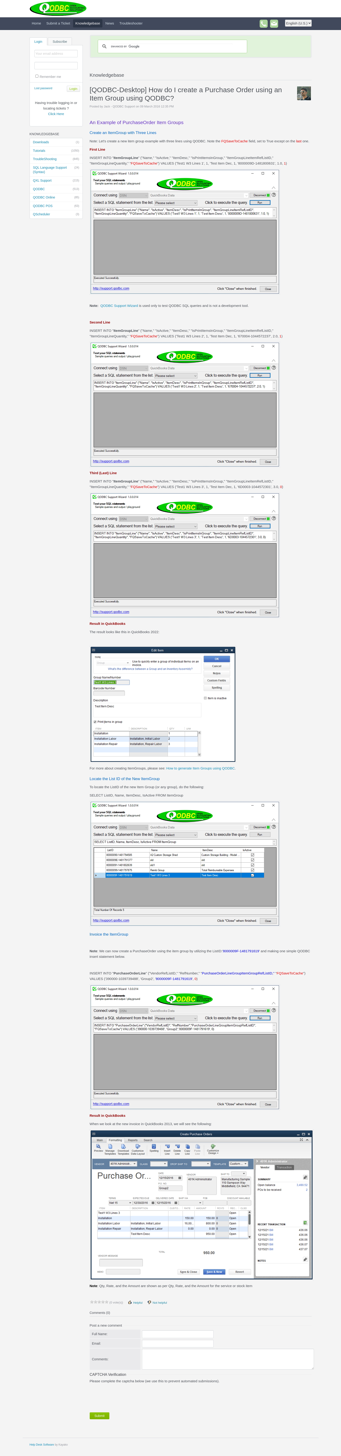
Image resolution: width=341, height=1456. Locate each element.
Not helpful (157, 1302)
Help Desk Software (42, 1444)
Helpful (135, 1302)
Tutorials (56, 151)
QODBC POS (56, 206)
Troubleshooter (130, 23)
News (109, 23)
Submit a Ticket (58, 23)
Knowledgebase (87, 23)
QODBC (56, 189)
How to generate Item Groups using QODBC (200, 768)
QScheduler (56, 214)
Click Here (56, 114)
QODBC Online (56, 197)
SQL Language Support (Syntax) (56, 169)
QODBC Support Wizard (119, 306)
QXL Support (56, 180)
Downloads (56, 142)
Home (36, 23)
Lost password (43, 88)
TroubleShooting (56, 159)
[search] (172, 46)
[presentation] (125, 1397)
